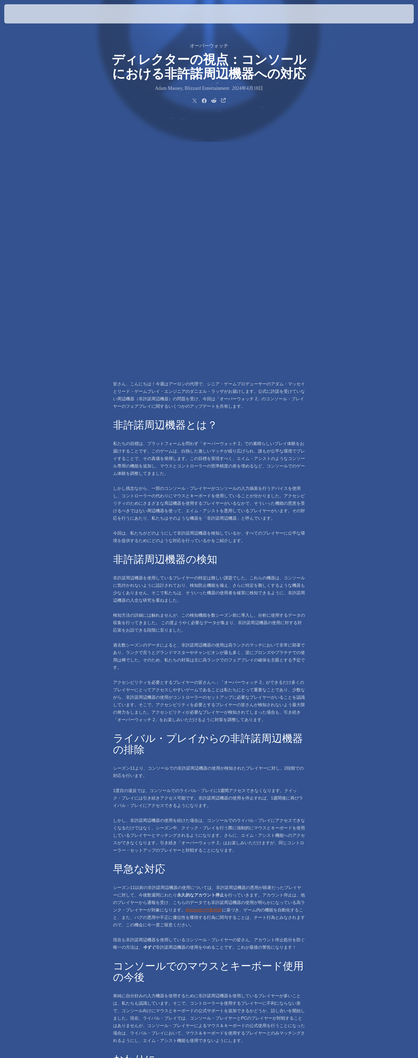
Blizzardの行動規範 (204, 659)
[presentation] (24, 13)
